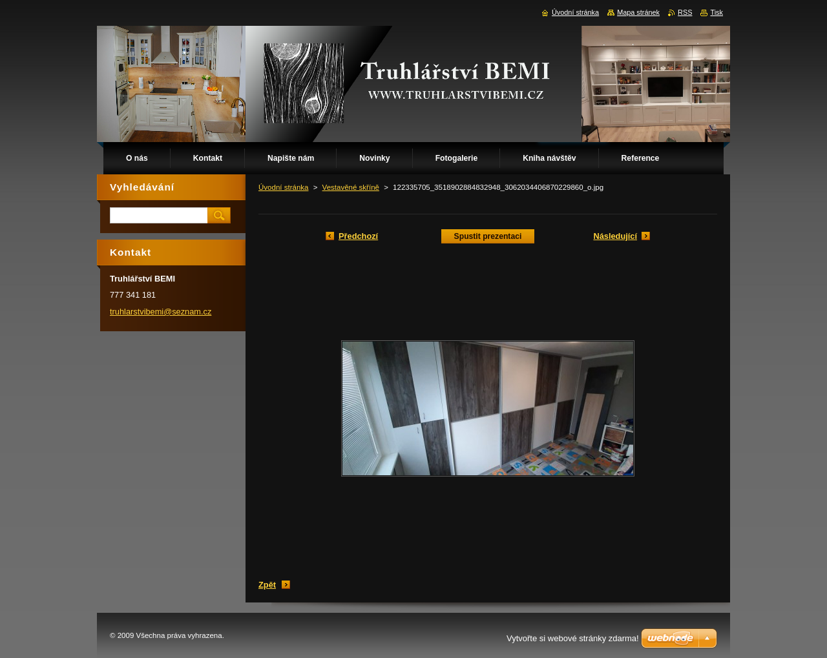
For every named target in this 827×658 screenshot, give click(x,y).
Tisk (716, 12)
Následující (615, 236)
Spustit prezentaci (488, 236)
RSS (685, 12)
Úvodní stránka (283, 187)
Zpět (267, 585)
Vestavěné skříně (350, 187)
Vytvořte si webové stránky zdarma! (573, 638)
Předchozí (358, 236)
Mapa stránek (638, 12)
